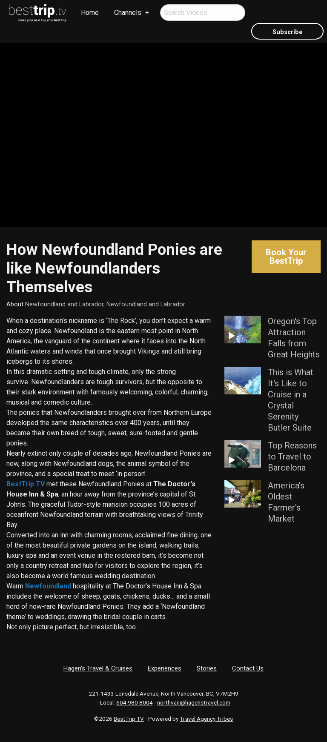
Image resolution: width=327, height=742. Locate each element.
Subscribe (287, 32)
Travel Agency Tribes (206, 718)
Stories (207, 668)
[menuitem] (37, 13)
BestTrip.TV (129, 718)
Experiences (164, 668)
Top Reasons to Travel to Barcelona (292, 456)
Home (90, 13)
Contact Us (248, 668)
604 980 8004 (134, 702)
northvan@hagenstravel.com (193, 702)
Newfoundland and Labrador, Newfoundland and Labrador (105, 304)
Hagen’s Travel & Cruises (97, 668)
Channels (127, 13)
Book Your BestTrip (286, 256)
